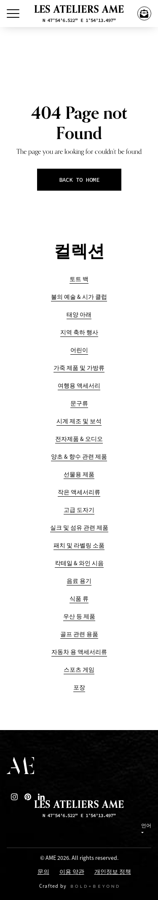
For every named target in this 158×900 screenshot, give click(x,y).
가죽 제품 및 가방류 (79, 368)
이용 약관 (71, 872)
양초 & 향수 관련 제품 (79, 457)
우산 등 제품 (79, 617)
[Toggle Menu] (13, 13)
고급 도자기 (79, 510)
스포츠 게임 (79, 670)
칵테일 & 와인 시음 (79, 563)
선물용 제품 (79, 475)
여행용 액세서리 (79, 386)
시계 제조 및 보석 (79, 421)
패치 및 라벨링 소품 (79, 546)
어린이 (79, 350)
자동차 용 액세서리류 (79, 652)
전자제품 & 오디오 (79, 439)
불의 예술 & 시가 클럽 (79, 297)
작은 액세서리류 (79, 492)
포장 (79, 688)
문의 (43, 872)
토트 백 (79, 279)
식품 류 (79, 599)
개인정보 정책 (112, 872)
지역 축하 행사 (79, 332)
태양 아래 (79, 315)
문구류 (79, 403)
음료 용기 (79, 581)
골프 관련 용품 (79, 634)
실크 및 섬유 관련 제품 (79, 528)
